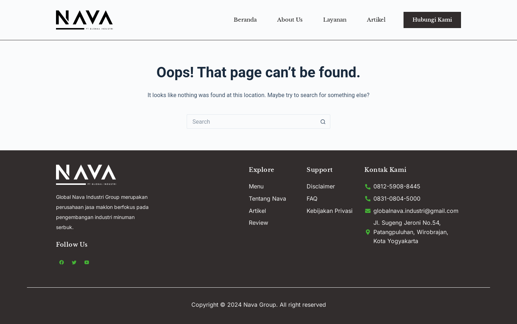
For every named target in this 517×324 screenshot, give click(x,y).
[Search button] (323, 121)
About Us (290, 19)
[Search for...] (251, 121)
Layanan (334, 19)
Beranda (245, 19)
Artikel (376, 19)
